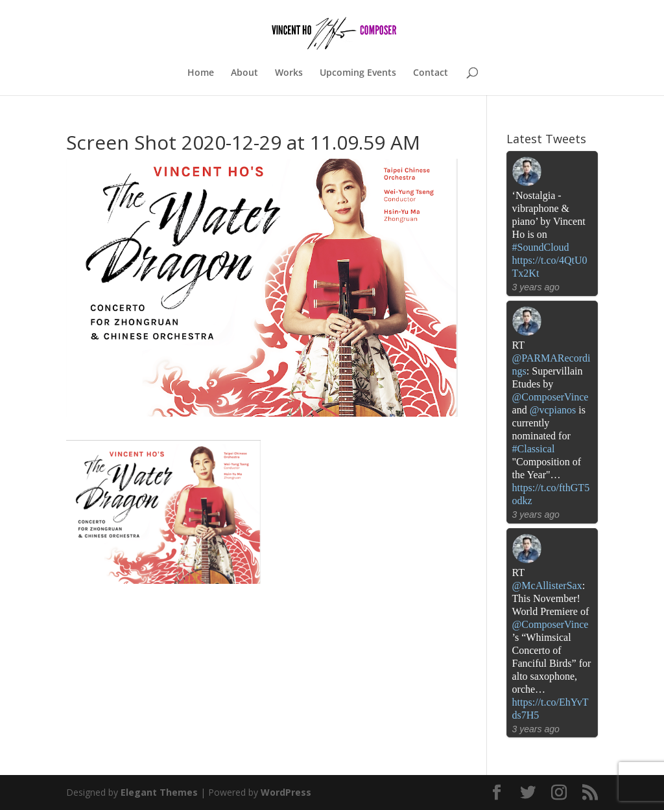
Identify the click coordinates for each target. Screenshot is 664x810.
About (244, 73)
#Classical (533, 448)
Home (200, 73)
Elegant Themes (159, 792)
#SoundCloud (540, 247)
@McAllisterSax (547, 585)
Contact (430, 73)
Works (289, 73)
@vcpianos (553, 409)
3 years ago (536, 287)
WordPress (286, 792)
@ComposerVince (550, 396)
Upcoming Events (358, 73)
